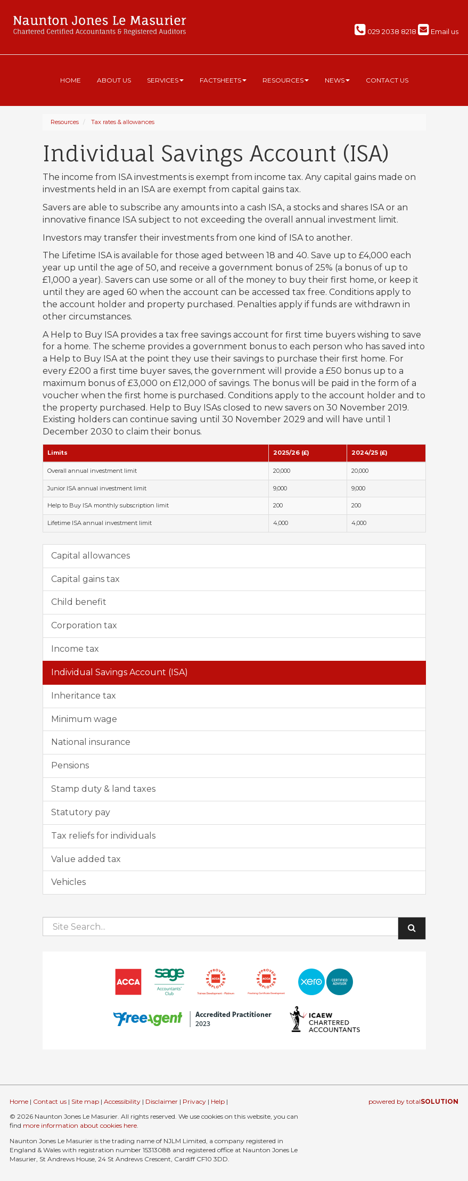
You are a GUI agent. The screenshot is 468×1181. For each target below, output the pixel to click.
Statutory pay (80, 812)
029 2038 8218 (385, 31)
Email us (438, 31)
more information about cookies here (80, 1125)
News (337, 80)
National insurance (90, 742)
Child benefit (78, 602)
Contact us (387, 80)
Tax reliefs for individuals (103, 836)
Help (218, 1101)
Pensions (70, 765)
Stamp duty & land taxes (103, 789)
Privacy (194, 1101)
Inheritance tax (83, 696)
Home (70, 80)
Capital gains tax (85, 579)
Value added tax (86, 859)
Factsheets (223, 80)
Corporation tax (84, 625)
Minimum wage (84, 719)
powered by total (413, 1101)
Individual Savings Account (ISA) (119, 672)
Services (165, 80)
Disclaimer (161, 1101)
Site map (85, 1101)
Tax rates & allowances (122, 122)
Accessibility (122, 1101)
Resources (285, 80)
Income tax (75, 649)
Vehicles (68, 882)
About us (114, 80)
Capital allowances (90, 556)
